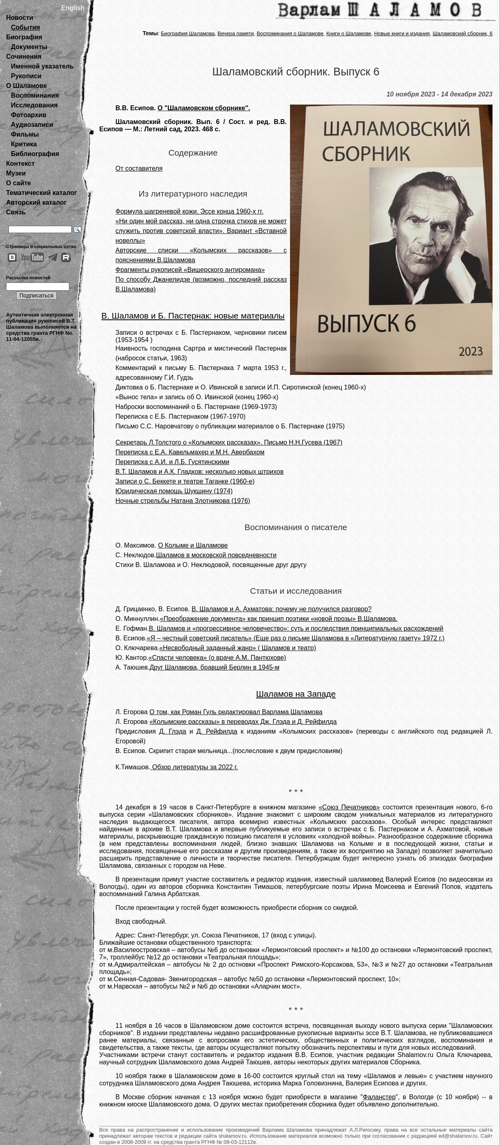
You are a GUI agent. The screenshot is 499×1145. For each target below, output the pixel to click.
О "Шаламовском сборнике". (204, 108)
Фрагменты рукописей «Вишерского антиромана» (190, 269)
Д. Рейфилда (216, 731)
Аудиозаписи (32, 124)
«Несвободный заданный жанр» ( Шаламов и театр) (237, 647)
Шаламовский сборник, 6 (463, 33)
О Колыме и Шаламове (193, 545)
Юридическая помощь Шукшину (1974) (173, 491)
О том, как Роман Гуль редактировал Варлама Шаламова (235, 711)
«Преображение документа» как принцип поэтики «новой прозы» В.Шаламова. (279, 618)
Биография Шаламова (188, 33)
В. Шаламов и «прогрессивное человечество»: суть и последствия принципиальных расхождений (296, 628)
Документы (29, 46)
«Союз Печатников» (349, 807)
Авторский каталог (36, 202)
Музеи (16, 173)
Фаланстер (379, 1097)
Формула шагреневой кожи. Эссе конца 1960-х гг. (189, 211)
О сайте (18, 183)
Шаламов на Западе (296, 693)
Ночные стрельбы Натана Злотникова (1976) (182, 500)
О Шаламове (26, 85)
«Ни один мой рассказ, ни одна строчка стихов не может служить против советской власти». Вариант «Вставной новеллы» (201, 231)
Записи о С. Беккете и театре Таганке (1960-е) (185, 481)
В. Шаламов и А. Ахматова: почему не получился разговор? (281, 609)
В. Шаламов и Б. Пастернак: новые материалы (193, 315)
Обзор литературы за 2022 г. (194, 767)
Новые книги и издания (402, 33)
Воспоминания (35, 95)
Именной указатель (42, 66)
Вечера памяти (236, 33)
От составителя (138, 168)
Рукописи (26, 76)
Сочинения (23, 56)
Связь (16, 212)
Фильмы (25, 134)
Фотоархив (28, 114)
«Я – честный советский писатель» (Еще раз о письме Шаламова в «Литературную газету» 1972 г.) (296, 638)
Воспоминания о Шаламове (290, 33)
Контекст (20, 163)
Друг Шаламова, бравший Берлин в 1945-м (214, 667)
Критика (24, 144)
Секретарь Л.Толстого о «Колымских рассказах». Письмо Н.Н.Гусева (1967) (228, 442)
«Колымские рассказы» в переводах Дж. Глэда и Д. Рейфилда (243, 721)
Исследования (34, 105)
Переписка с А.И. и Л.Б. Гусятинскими (172, 461)
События (25, 27)
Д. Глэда (172, 731)
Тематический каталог (41, 192)
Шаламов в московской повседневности (216, 555)
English (73, 7)
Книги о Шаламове (348, 33)
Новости (19, 17)
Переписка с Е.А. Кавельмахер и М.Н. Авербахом (189, 452)
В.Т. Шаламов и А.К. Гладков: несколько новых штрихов (199, 471)
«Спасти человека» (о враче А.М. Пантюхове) (217, 657)
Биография (24, 37)
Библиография (35, 153)
